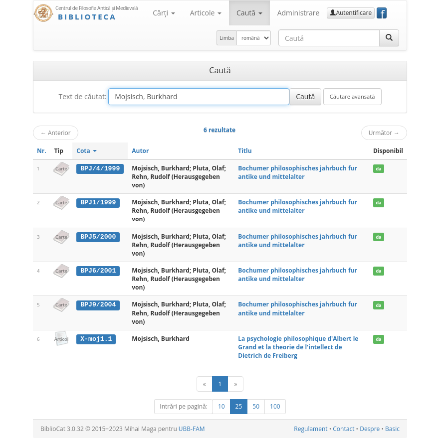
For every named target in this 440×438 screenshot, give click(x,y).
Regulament (310, 429)
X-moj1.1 (96, 338)
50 (255, 406)
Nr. (41, 150)
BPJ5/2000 (98, 236)
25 (238, 406)
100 (275, 406)
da (378, 168)
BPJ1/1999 (98, 202)
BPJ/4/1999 (100, 168)
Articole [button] (205, 12)
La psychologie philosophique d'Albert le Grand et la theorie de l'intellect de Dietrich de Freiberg (298, 347)
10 (221, 406)
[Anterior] (205, 384)
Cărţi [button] (164, 12)
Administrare (298, 12)
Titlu (244, 150)
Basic (392, 429)
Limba (227, 37)
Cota (86, 150)
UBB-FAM (192, 429)
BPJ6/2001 (98, 270)
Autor (140, 150)
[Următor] (235, 384)
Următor (384, 133)
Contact (343, 429)
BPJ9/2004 (98, 304)
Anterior (55, 133)
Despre (370, 429)
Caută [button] (249, 12)
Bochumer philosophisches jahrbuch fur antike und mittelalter (297, 172)
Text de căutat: (82, 96)
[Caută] (389, 37)
